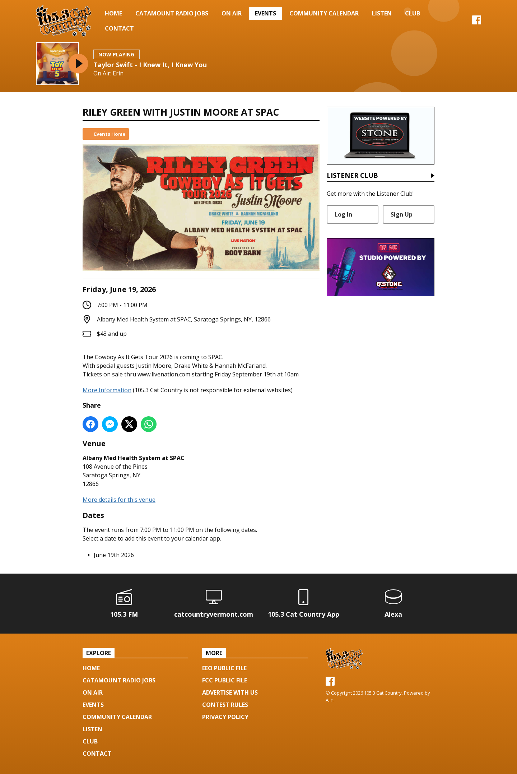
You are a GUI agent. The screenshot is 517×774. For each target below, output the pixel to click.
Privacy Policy (225, 717)
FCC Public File (224, 680)
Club (412, 13)
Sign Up (402, 214)
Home (113, 13)
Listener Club (352, 176)
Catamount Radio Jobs (171, 13)
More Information (107, 390)
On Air (232, 13)
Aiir (329, 700)
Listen (382, 13)
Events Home (109, 134)
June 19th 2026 (114, 555)
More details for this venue (119, 500)
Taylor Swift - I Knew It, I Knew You (150, 64)
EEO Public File (224, 668)
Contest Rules (225, 705)
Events (265, 13)
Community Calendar (324, 13)
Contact (119, 28)
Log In (343, 214)
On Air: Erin (108, 73)
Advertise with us (230, 692)
